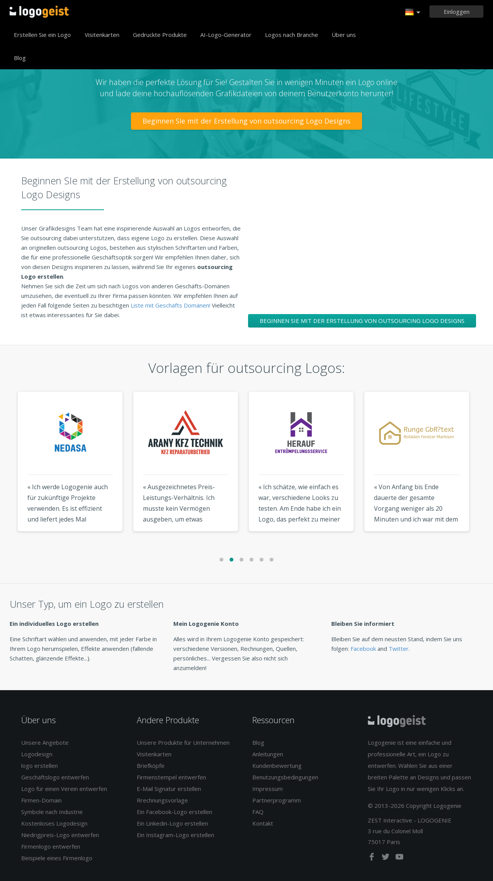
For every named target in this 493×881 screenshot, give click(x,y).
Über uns (344, 34)
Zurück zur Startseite (39, 11)
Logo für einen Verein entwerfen (64, 788)
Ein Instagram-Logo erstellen (175, 835)
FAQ (257, 812)
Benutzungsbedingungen (285, 777)
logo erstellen (39, 765)
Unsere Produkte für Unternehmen (183, 742)
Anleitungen (267, 754)
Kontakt (262, 823)
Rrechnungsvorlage (162, 800)
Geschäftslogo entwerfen (55, 777)
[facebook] (372, 858)
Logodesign (36, 754)
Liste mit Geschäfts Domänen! (171, 305)
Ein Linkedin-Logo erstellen (172, 823)
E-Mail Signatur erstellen (169, 788)
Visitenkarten (102, 34)
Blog (20, 58)
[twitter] (386, 858)
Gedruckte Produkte (160, 34)
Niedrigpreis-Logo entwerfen (60, 835)
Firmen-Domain (41, 800)
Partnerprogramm (276, 800)
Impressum (267, 788)
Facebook (363, 648)
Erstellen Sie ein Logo (42, 34)
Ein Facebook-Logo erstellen (174, 812)
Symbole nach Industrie (52, 812)
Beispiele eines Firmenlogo (56, 858)
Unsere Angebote (45, 742)
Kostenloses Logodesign (54, 823)
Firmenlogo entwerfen (50, 846)
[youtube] (399, 858)
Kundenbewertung (277, 765)
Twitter (399, 648)
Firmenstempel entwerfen (171, 777)
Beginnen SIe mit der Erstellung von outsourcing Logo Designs (246, 120)
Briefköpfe (150, 765)
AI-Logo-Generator (226, 34)
